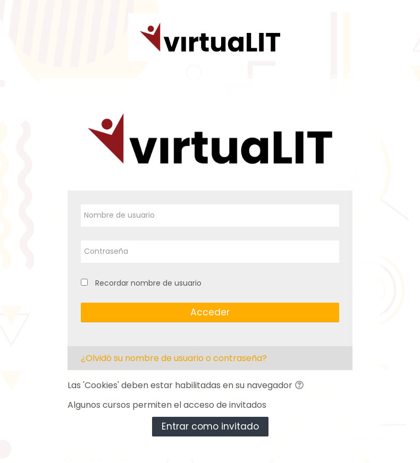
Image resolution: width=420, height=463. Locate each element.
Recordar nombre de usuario (148, 283)
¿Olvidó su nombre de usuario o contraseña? (174, 358)
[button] (301, 386)
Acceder (210, 312)
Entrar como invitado (210, 426)
